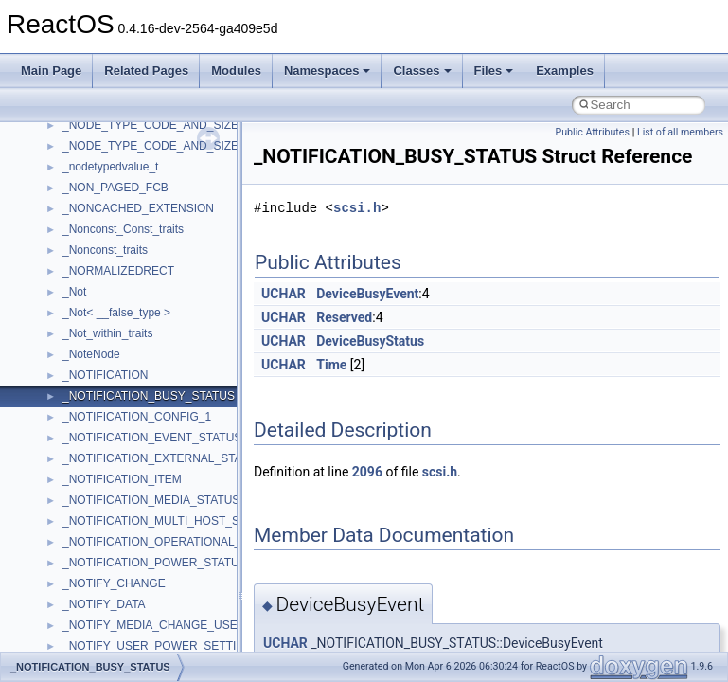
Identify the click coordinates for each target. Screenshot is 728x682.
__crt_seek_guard (107, 145)
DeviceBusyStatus (370, 341)
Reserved (344, 317)
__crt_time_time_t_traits (123, 228)
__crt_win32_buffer (110, 311)
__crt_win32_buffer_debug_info (142, 332)
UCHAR (283, 293)
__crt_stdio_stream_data (124, 207)
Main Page (51, 70)
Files (494, 70)
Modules (236, 70)
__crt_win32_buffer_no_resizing (142, 395)
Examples (565, 70)
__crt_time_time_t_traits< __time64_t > (160, 270)
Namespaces (327, 70)
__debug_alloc (99, 561)
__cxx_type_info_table (118, 540)
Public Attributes (592, 132)
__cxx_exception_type (118, 478)
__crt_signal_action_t (115, 165)
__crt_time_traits (104, 290)
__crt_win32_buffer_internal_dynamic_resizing (179, 374)
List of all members (680, 132)
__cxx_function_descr (117, 499)
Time (331, 364)
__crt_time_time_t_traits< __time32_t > (160, 249)
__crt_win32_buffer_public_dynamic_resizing (175, 415)
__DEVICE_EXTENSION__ (132, 603)
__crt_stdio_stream (110, 186)
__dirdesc (87, 624)
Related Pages (146, 70)
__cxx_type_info (103, 520)
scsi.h (357, 208)
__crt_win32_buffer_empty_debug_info (160, 353)
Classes (422, 70)
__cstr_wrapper (101, 436)
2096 (367, 471)
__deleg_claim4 (102, 582)
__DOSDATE (95, 645)
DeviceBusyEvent (367, 293)
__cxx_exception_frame (122, 457)
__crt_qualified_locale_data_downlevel (159, 124)
